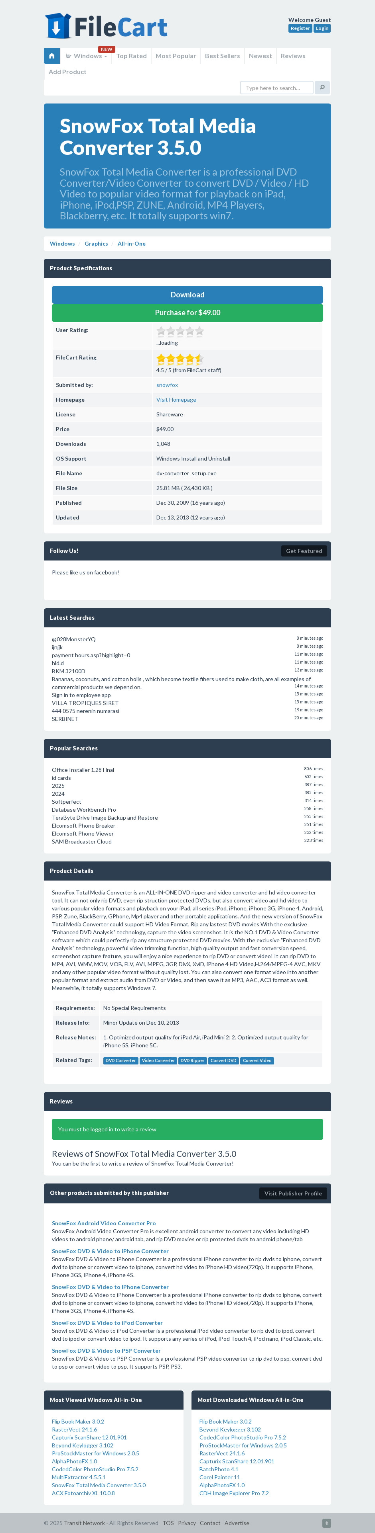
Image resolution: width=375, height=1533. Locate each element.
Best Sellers (222, 55)
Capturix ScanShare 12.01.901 (89, 1437)
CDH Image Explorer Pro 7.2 (234, 1493)
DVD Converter (121, 1060)
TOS (168, 1522)
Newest (260, 55)
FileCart (108, 30)
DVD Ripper (192, 1060)
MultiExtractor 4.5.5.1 (79, 1477)
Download (188, 294)
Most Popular (176, 55)
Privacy (187, 1522)
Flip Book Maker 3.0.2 (78, 1421)
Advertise (237, 1522)
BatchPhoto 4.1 (219, 1469)
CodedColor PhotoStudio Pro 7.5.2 (95, 1469)
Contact (210, 1522)
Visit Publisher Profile (293, 1193)
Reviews (293, 55)
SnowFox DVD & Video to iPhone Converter (110, 1251)
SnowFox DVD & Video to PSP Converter (106, 1350)
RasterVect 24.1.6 (74, 1429)
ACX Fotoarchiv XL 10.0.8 (83, 1493)
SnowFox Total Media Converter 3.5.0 (99, 1485)
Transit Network (84, 1522)
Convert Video (257, 1060)
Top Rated (131, 55)
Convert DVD (224, 1060)
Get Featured (304, 550)
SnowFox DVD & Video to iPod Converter (107, 1322)
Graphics (95, 243)
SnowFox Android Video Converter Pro (104, 1223)
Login (322, 28)
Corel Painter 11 (219, 1477)
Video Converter (158, 1060)
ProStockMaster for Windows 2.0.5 (95, 1453)
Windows (86, 55)
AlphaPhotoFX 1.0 (74, 1461)
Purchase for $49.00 (187, 312)
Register (300, 28)
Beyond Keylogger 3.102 (82, 1445)
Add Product (68, 71)
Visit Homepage (176, 399)
